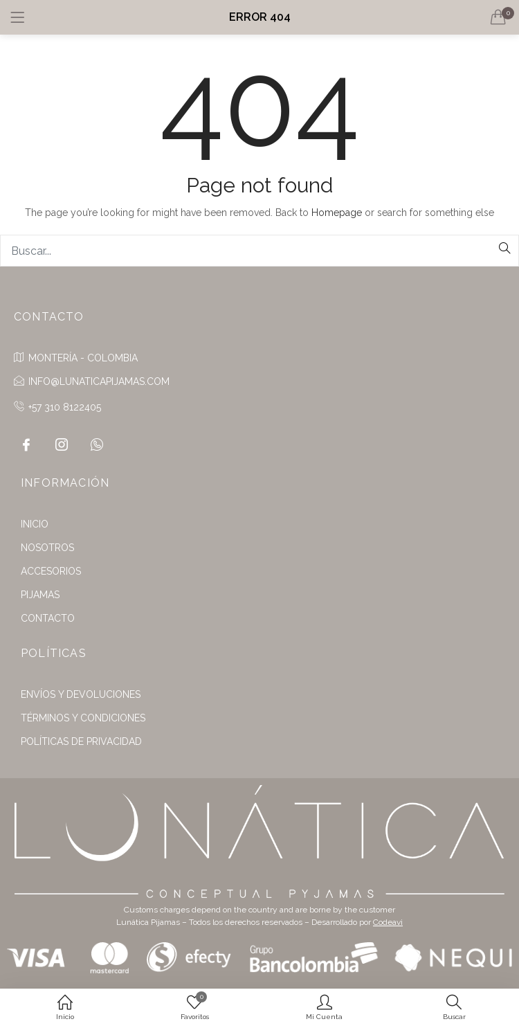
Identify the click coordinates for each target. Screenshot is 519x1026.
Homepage (336, 212)
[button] (498, 17)
